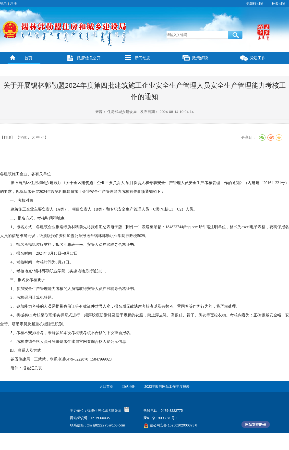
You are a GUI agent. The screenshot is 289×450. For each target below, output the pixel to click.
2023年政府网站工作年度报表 (167, 386)
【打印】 (7, 137)
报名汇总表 (32, 368)
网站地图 (128, 386)
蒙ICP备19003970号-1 (161, 418)
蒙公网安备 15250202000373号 (171, 425)
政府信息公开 (89, 58)
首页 (28, 58)
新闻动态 (142, 58)
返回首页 (106, 386)
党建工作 (257, 58)
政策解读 (200, 58)
